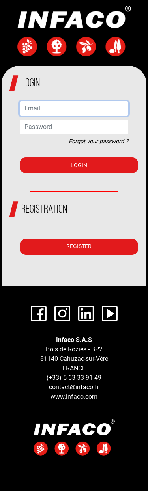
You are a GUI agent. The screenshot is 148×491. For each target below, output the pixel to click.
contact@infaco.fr (74, 387)
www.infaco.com (74, 396)
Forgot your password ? (98, 141)
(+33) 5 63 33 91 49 (74, 377)
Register (79, 246)
